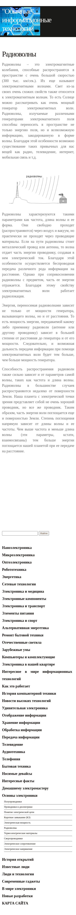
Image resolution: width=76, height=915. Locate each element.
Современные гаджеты (21, 881)
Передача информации (21, 737)
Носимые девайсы (17, 774)
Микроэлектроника (18, 555)
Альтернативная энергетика (25, 628)
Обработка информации (22, 730)
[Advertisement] (36, 486)
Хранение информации (21, 723)
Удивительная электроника (25, 708)
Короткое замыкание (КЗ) (17, 817)
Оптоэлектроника (17, 562)
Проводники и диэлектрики (18, 806)
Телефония (11, 759)
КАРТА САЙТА (15, 903)
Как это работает (16, 686)
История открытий (18, 859)
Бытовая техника (16, 766)
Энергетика (11, 577)
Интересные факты (18, 781)
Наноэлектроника (17, 548)
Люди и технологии (18, 874)
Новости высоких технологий (26, 701)
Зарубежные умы (16, 650)
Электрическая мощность (17, 822)
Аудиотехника (13, 752)
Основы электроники (19, 796)
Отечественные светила (22, 642)
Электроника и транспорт (23, 606)
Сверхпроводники (13, 838)
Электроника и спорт (19, 621)
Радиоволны (10, 828)
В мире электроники (19, 889)
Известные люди (15, 867)
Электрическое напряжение (18, 849)
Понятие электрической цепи (19, 812)
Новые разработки (17, 896)
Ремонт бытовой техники (22, 635)
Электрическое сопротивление (20, 843)
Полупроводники (13, 801)
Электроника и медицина (23, 591)
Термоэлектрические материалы (20, 833)
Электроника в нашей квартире (28, 664)
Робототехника (14, 570)
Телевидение (12, 744)
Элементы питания (18, 613)
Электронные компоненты (24, 599)
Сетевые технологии (19, 584)
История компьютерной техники (29, 693)
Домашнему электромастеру (25, 788)
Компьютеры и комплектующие (28, 657)
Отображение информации (24, 715)
